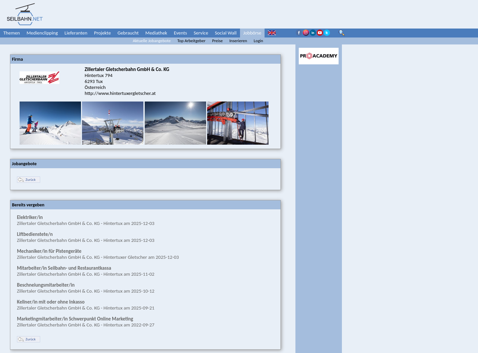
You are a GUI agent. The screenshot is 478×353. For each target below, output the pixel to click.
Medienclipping (42, 33)
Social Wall (226, 33)
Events (180, 33)
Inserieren (238, 40)
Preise (217, 40)
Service (201, 33)
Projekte (102, 33)
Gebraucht (128, 33)
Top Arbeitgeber (191, 40)
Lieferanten (75, 33)
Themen (11, 33)
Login (258, 40)
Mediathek (156, 33)
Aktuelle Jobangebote (152, 40)
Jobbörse (252, 33)
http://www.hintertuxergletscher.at (120, 93)
